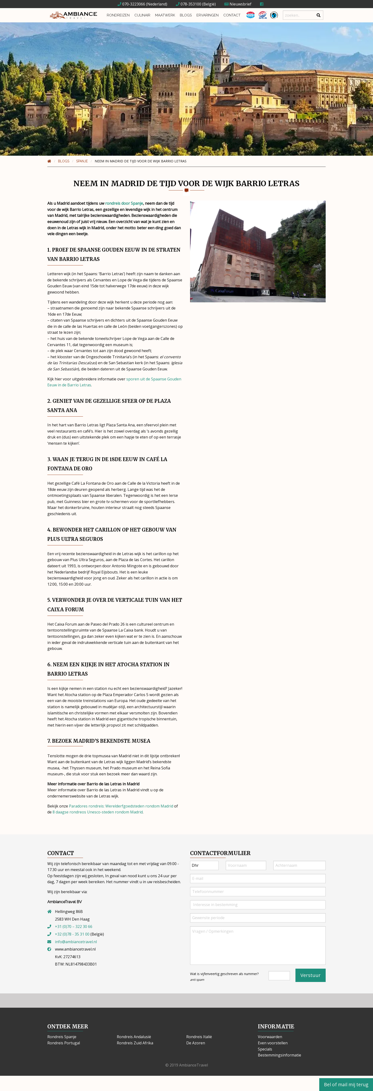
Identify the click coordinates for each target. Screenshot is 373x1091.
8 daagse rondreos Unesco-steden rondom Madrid (98, 812)
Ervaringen (207, 15)
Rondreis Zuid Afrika (135, 1043)
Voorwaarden (270, 1036)
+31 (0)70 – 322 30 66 (73, 926)
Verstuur (310, 975)
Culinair (142, 15)
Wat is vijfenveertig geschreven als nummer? (224, 976)
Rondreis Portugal (63, 1043)
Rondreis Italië (199, 1036)
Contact (231, 15)
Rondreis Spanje (61, 1036)
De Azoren (195, 1043)
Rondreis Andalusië (134, 1036)
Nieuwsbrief (237, 4)
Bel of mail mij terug (346, 1084)
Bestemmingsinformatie (279, 1055)
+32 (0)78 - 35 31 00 (72, 934)
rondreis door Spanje (124, 203)
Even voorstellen (273, 1043)
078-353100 (188, 4)
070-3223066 (131, 4)
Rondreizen (118, 15)
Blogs (186, 15)
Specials (265, 1049)
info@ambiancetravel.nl (76, 941)
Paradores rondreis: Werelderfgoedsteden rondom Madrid (121, 806)
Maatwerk (165, 15)
